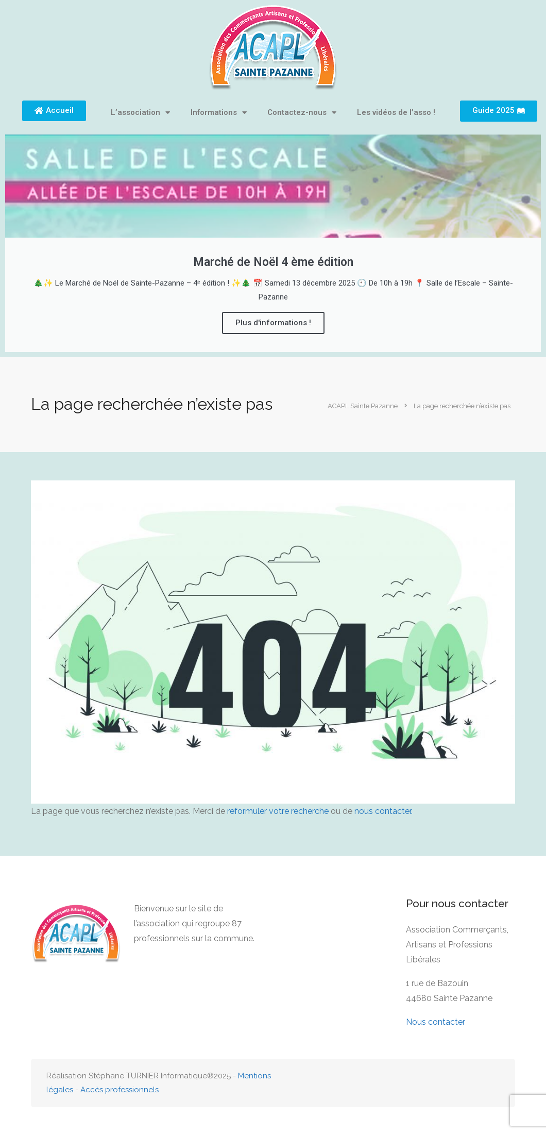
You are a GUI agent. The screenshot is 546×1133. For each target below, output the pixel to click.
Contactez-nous (301, 113)
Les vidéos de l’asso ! (396, 112)
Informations (219, 113)
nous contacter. (383, 811)
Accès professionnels (119, 1089)
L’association (140, 113)
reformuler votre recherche (278, 811)
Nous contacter (435, 1022)
